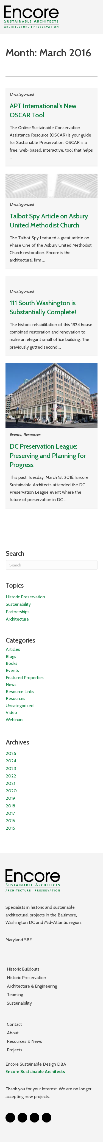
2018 (10, 805)
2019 (10, 798)
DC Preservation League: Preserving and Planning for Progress (48, 455)
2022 (11, 776)
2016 (10, 820)
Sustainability (18, 604)
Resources (31, 434)
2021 (10, 783)
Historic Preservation (25, 596)
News (11, 684)
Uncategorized (22, 94)
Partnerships (17, 611)
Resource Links (20, 691)
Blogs (11, 656)
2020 (11, 790)
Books (11, 663)
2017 (10, 813)
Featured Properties (25, 677)
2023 (11, 768)
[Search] (52, 565)
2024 (11, 760)
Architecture (17, 619)
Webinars (14, 719)
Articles (13, 649)
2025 (11, 753)
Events (15, 434)
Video (11, 712)
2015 (10, 828)
